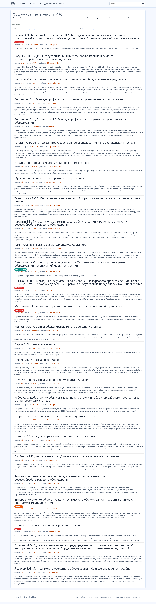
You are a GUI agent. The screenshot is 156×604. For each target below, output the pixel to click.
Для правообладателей (54, 4)
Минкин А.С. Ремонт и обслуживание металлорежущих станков (58, 326)
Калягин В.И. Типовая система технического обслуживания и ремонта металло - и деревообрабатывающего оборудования (70, 222)
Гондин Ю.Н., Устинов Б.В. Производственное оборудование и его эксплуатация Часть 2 (74, 142)
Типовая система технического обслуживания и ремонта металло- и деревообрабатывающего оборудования (61, 477)
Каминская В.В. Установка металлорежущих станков (50, 245)
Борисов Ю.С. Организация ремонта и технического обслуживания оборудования (70, 79)
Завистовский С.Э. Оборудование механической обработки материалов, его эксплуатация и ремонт (77, 199)
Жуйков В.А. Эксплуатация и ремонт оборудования (49, 178)
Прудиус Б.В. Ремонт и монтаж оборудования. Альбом (51, 380)
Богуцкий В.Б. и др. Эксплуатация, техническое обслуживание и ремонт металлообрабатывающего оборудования (63, 57)
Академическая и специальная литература (36, 18)
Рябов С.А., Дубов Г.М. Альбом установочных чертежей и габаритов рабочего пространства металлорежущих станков (76, 399)
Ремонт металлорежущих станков (28, 29)
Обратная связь (34, 4)
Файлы (22, 4)
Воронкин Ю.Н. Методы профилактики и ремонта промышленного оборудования (70, 99)
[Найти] (143, 3)
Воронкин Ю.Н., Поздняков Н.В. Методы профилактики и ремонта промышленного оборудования (71, 120)
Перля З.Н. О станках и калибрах (36, 360)
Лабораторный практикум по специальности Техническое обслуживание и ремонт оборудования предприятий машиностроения (71, 263)
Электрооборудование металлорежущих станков (100, 29)
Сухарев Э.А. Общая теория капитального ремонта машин (54, 436)
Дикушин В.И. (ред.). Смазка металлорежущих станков (51, 163)
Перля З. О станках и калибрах (35, 344)
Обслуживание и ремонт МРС (120, 18)
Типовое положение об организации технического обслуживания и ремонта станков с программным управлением (73, 501)
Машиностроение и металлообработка (70, 18)
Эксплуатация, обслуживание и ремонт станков (47, 525)
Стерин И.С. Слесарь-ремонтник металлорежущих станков (54, 416)
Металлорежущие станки (97, 18)
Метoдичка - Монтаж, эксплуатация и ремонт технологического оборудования (68, 306)
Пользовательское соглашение (128, 597)
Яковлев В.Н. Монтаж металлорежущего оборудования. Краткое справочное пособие (72, 568)
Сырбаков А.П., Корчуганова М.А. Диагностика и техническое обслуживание (66, 456)
